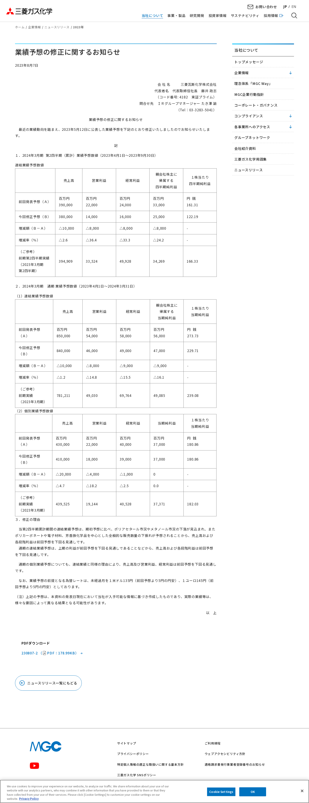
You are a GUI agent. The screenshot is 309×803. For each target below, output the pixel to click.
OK (253, 792)
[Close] (302, 790)
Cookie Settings (221, 792)
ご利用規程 (213, 743)
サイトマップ (126, 743)
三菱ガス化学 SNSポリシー (136, 775)
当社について (246, 50)
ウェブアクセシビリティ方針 (225, 754)
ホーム (19, 27)
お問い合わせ (266, 6)
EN (294, 6)
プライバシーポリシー (133, 754)
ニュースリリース (56, 27)
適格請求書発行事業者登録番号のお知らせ (235, 764)
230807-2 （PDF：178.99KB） (50, 652)
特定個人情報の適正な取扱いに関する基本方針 (150, 764)
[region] (154, 791)
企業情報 (34, 27)
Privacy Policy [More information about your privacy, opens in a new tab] (29, 799)
